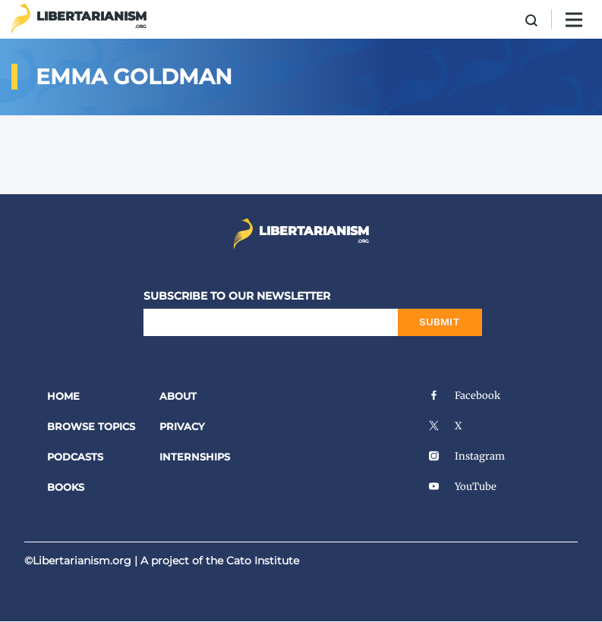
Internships (194, 457)
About (178, 396)
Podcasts (75, 457)
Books (65, 487)
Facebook (464, 395)
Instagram (466, 456)
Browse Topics (91, 426)
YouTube (462, 486)
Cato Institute (262, 560)
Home (63, 396)
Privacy (182, 426)
